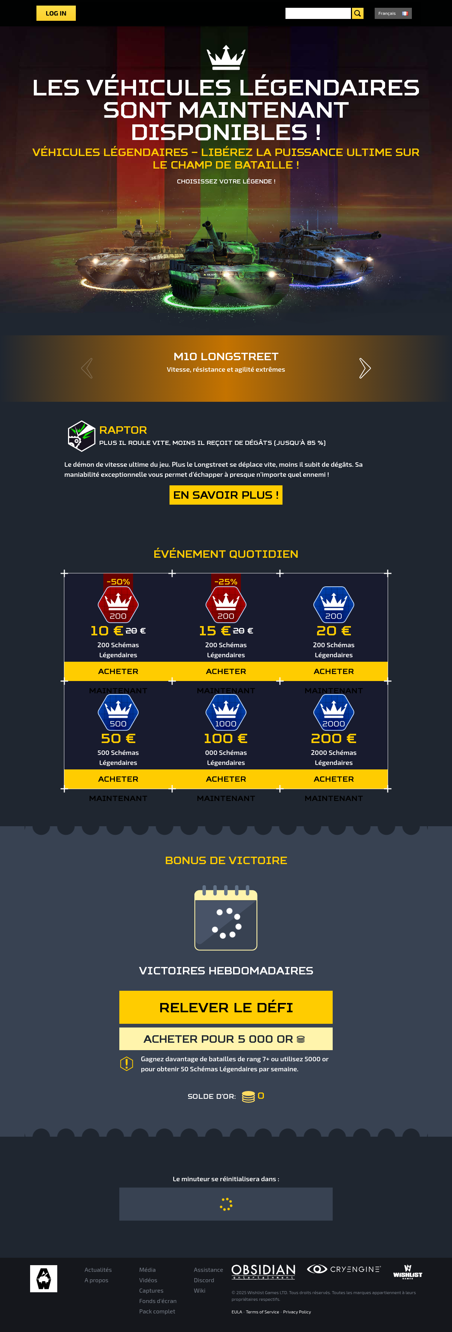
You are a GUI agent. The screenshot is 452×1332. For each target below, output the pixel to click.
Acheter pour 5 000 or (224, 1039)
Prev (87, 368)
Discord (204, 1279)
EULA (237, 1311)
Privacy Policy (297, 1311)
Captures (151, 1290)
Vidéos (148, 1279)
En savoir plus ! (226, 495)
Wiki (200, 1290)
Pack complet (157, 1311)
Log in (56, 13)
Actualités (98, 1269)
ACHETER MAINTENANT (118, 674)
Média (147, 1269)
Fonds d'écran (158, 1300)
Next (365, 368)
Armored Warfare (43, 1278)
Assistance (208, 1269)
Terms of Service (263, 1311)
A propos (97, 1279)
